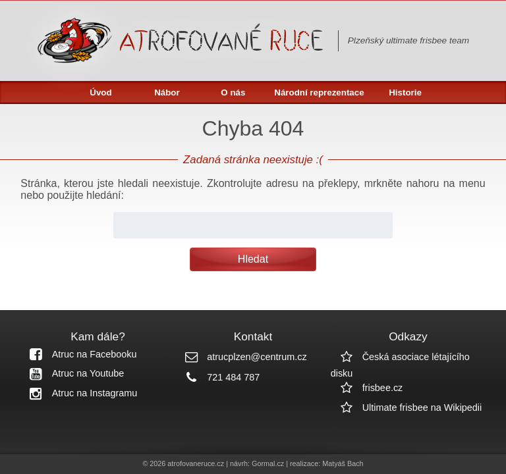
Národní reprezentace (319, 92)
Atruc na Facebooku (78, 354)
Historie (405, 92)
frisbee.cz (367, 387)
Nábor (167, 92)
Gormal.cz (268, 463)
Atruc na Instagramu (79, 393)
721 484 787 (217, 377)
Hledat (253, 259)
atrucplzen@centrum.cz (240, 357)
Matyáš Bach (342, 463)
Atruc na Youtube (72, 373)
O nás (233, 92)
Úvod (100, 92)
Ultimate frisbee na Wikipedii (406, 407)
